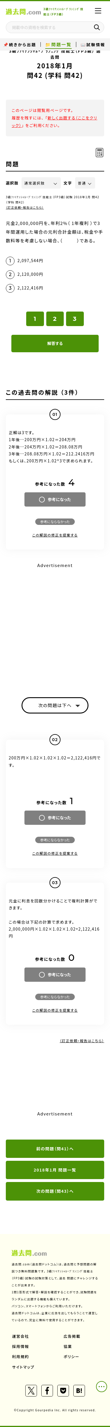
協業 (68, 1346)
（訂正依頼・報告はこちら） (25, 207)
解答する (55, 343)
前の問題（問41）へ (55, 1148)
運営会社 (20, 1336)
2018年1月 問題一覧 (55, 1170)
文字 (68, 183)
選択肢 (12, 183)
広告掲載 (72, 1336)
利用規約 (20, 1356)
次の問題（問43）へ (55, 1191)
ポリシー (71, 1356)
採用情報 (20, 1346)
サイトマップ (23, 1367)
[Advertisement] (55, 625)
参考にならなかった (55, 521)
